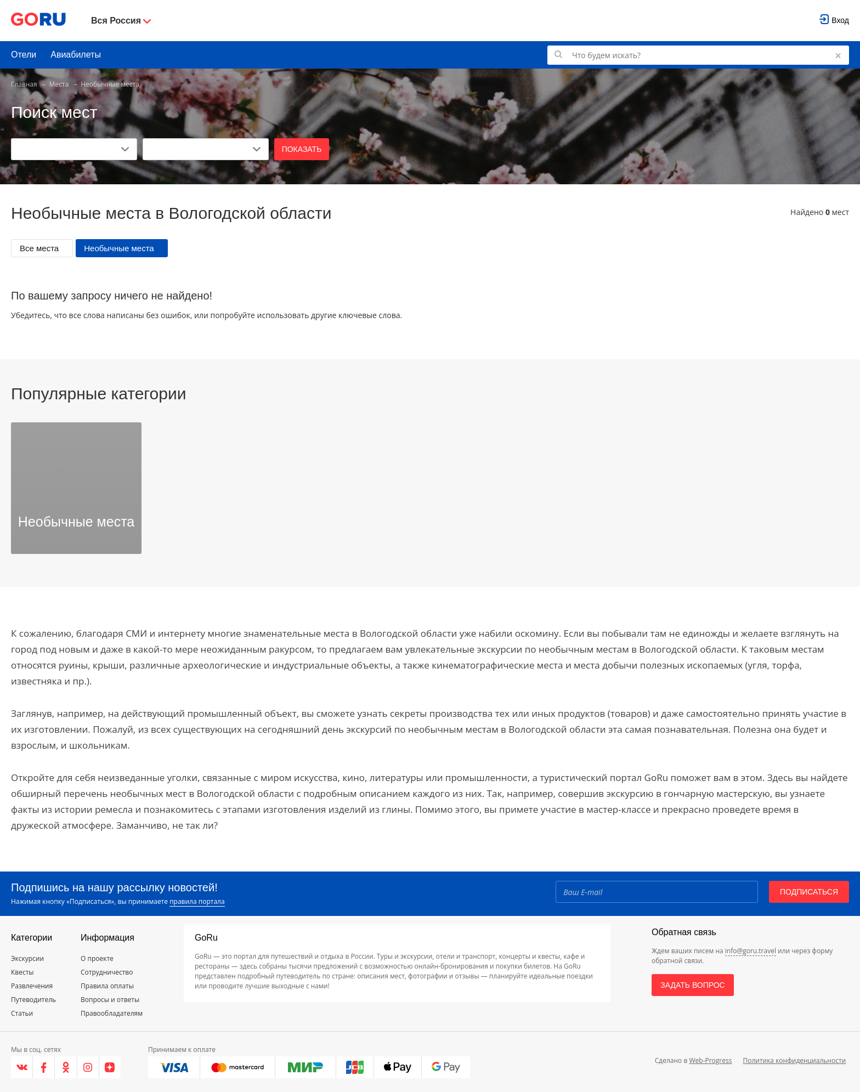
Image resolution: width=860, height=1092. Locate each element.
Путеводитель (33, 999)
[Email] (657, 892)
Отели (23, 54)
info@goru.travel (750, 950)
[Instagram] (88, 1067)
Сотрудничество (107, 972)
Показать (302, 149)
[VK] (22, 1067)
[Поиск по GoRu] (698, 55)
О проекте (97, 958)
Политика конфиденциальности (794, 1060)
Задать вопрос (692, 985)
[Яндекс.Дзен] (110, 1067)
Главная (24, 84)
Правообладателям (112, 1013)
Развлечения (32, 986)
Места (59, 84)
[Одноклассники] (66, 1067)
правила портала (196, 901)
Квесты (22, 972)
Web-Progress (710, 1060)
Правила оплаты (107, 986)
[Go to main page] (38, 21)
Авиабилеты (75, 54)
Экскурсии (27, 958)
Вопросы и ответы (110, 999)
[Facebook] (44, 1067)
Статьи (22, 1013)
